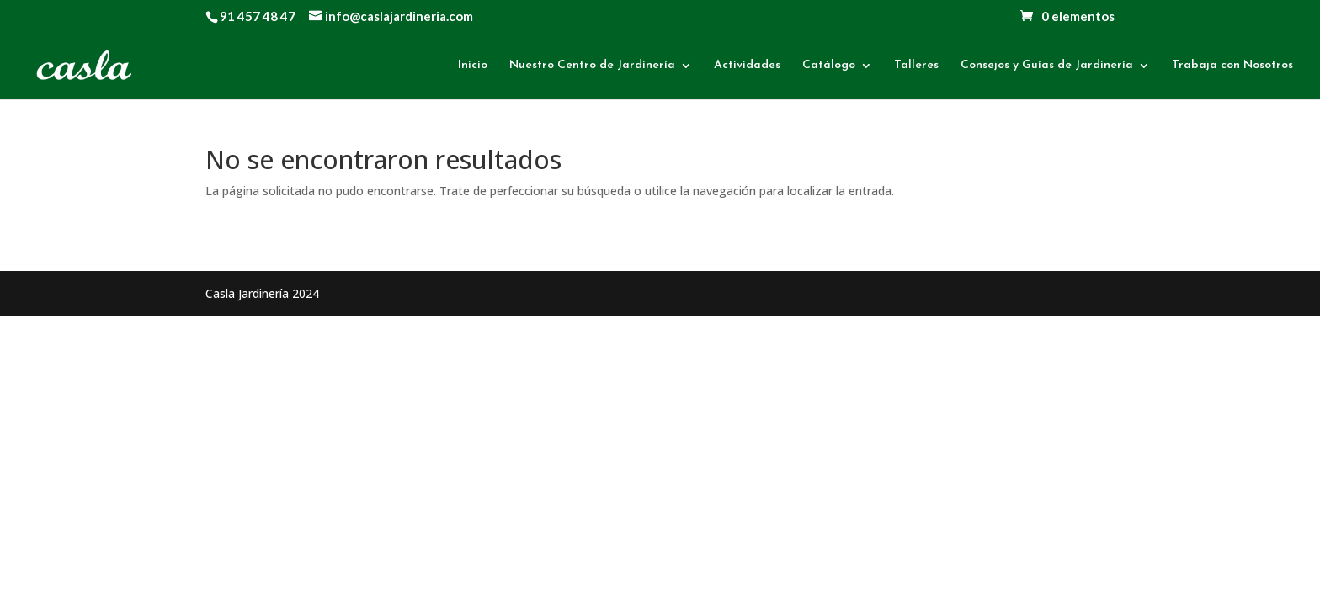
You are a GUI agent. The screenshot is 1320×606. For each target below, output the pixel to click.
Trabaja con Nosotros (1232, 66)
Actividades (747, 66)
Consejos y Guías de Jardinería (1047, 66)
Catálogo (828, 66)
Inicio (472, 66)
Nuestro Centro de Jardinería (592, 66)
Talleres (916, 66)
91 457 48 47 (257, 16)
